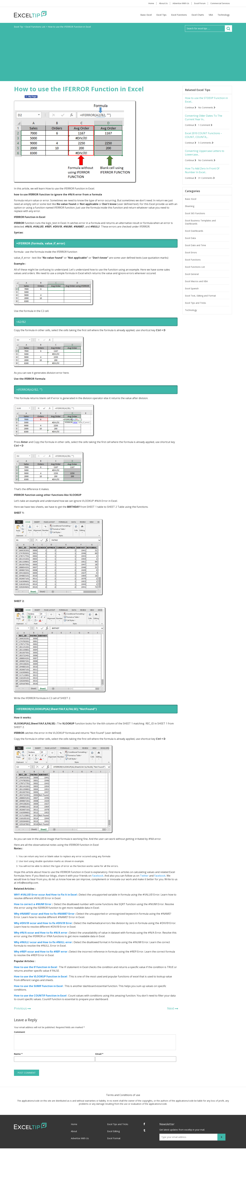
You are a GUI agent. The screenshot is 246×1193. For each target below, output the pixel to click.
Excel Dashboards (194, 234)
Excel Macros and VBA (196, 285)
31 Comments (207, 181)
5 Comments (207, 144)
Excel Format (113, 1138)
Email (99, 1053)
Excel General (192, 277)
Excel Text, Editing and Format (200, 299)
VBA (211, 14)
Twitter (144, 875)
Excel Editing (113, 1131)
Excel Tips (161, 14)
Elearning (189, 209)
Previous (20, 1008)
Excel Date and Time (195, 249)
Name (18, 1053)
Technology (224, 14)
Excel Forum (198, 3)
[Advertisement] (123, 55)
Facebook (97, 875)
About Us (159, 3)
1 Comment (206, 126)
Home (145, 3)
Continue (190, 108)
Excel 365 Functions (195, 217)
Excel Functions (179, 14)
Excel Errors (191, 256)
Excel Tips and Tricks (195, 306)
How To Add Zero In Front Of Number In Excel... (204, 174)
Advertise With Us (178, 3)
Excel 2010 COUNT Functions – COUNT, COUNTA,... (205, 137)
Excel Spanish (192, 292)
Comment (19, 1031)
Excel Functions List (195, 270)
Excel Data (190, 241)
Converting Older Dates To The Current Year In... (206, 118)
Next (170, 1008)
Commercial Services (219, 3)
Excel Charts (198, 14)
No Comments (208, 108)
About (74, 1131)
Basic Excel (146, 14)
